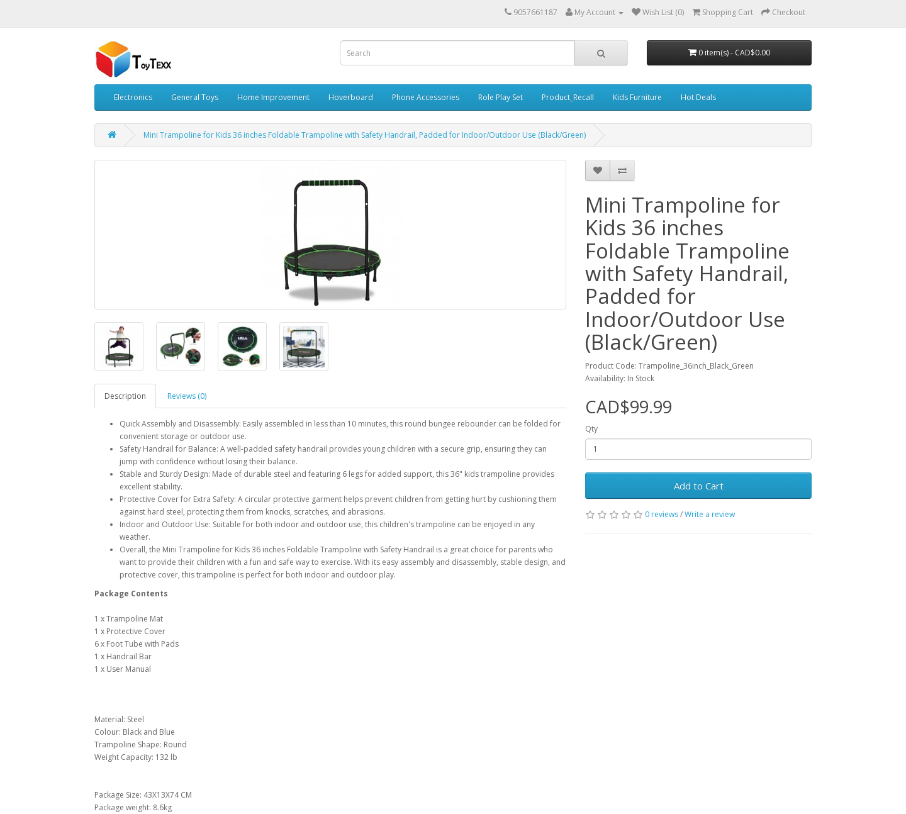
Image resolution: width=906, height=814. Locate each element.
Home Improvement (273, 97)
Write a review (710, 514)
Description (125, 396)
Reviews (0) (186, 396)
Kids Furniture (637, 97)
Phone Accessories (425, 97)
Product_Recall (568, 97)
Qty (591, 428)
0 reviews (661, 514)
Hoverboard (350, 97)
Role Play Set (500, 97)
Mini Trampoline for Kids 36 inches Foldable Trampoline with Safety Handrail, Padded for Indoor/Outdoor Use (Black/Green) (364, 135)
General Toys (194, 97)
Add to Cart (699, 485)
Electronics (133, 97)
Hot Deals (698, 97)
